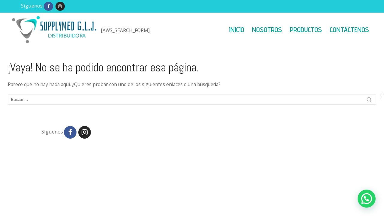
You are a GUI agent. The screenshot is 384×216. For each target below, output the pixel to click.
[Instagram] (60, 6)
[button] (367, 199)
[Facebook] (48, 6)
